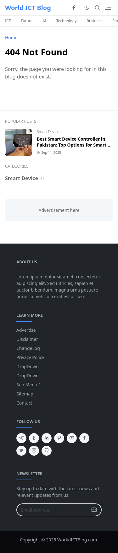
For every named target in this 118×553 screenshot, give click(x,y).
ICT (8, 21)
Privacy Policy (30, 357)
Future (26, 21)
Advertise (26, 330)
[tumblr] (34, 438)
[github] (47, 451)
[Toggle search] (97, 7)
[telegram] (21, 438)
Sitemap (24, 394)
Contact (24, 403)
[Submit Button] (94, 510)
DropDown (27, 366)
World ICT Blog (28, 7)
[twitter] (21, 451)
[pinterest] (59, 438)
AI (44, 21)
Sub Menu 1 (28, 385)
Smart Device (48, 131)
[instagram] (34, 451)
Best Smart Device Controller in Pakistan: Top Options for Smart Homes (71, 145)
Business (94, 21)
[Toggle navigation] (108, 8)
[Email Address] (52, 510)
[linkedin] (47, 438)
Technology (66, 21)
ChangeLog (28, 348)
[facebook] (74, 8)
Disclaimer (27, 339)
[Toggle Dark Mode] (86, 8)
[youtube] (72, 438)
